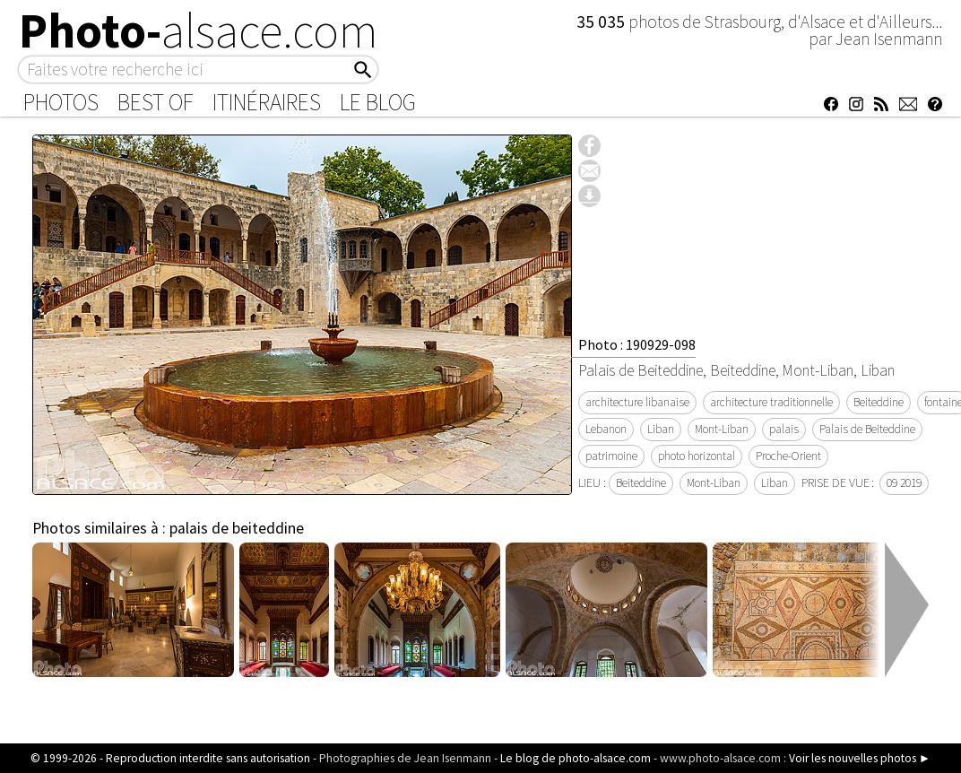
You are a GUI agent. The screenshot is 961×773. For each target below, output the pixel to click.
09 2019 (904, 483)
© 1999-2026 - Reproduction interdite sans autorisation (170, 758)
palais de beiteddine (236, 528)
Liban (660, 429)
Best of (155, 102)
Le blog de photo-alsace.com (575, 758)
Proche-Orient (788, 456)
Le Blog (378, 102)
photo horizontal (696, 456)
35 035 (602, 21)
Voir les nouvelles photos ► (860, 758)
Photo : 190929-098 (637, 344)
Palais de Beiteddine (867, 429)
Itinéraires (266, 102)
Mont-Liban (722, 429)
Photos (61, 102)
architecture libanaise (637, 402)
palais (784, 429)
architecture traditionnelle (771, 402)
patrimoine (611, 456)
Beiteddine (878, 402)
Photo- (198, 30)
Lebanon (606, 429)
